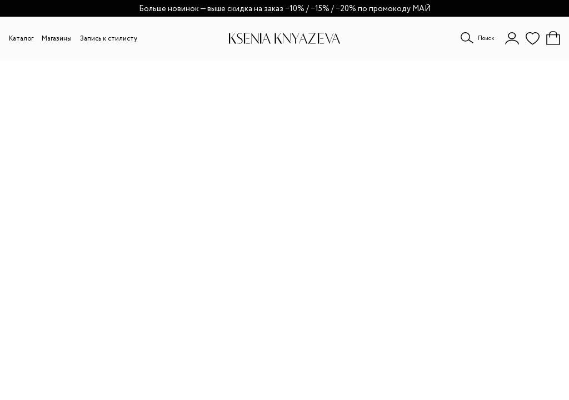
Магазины (57, 38)
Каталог (21, 38)
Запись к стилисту (108, 38)
